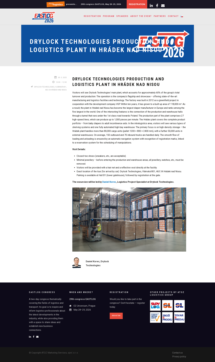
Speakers (122, 16)
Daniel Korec (109, 182)
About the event (141, 16)
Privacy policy (179, 356)
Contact (173, 16)
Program (108, 16)
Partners (160, 16)
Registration (92, 16)
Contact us (177, 352)
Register (116, 316)
